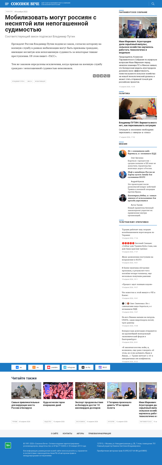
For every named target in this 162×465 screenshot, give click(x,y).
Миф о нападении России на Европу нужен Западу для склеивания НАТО (141, 174)
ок (35, 367)
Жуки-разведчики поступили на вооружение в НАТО (137, 258)
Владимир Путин (18, 81)
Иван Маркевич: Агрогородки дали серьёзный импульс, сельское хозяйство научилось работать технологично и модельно (136, 47)
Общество (48, 421)
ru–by (86, 367)
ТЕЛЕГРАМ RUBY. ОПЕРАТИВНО (134, 222)
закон (29, 81)
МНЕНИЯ (123, 144)
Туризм (14, 421)
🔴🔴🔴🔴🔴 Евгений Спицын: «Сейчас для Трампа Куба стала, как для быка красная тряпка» (139, 246)
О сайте (54, 434)
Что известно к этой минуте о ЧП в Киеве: (138, 294)
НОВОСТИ (9, 11)
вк (19, 367)
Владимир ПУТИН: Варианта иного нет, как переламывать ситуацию (138, 124)
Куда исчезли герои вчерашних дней (54, 403)
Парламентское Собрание (133, 12)
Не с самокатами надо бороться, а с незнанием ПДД (142, 152)
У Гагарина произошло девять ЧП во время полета (119, 405)
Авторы (80, 434)
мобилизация (40, 81)
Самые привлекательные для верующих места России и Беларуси (25, 405)
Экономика (80, 421)
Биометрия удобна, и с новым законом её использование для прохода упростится (142, 198)
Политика (124, 93)
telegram (69, 367)
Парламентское (146, 421)
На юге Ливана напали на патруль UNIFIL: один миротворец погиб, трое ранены (138, 320)
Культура (111, 421)
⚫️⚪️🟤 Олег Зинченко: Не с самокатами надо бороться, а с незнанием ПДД (137, 306)
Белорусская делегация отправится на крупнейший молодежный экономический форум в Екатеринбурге (139, 335)
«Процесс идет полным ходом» (137, 284)
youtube (52, 367)
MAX (103, 367)
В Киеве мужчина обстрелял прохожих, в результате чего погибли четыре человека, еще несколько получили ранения (137, 272)
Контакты (67, 434)
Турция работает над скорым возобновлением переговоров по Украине (138, 232)
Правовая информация (99, 434)
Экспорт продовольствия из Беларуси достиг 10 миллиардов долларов (89, 405)
